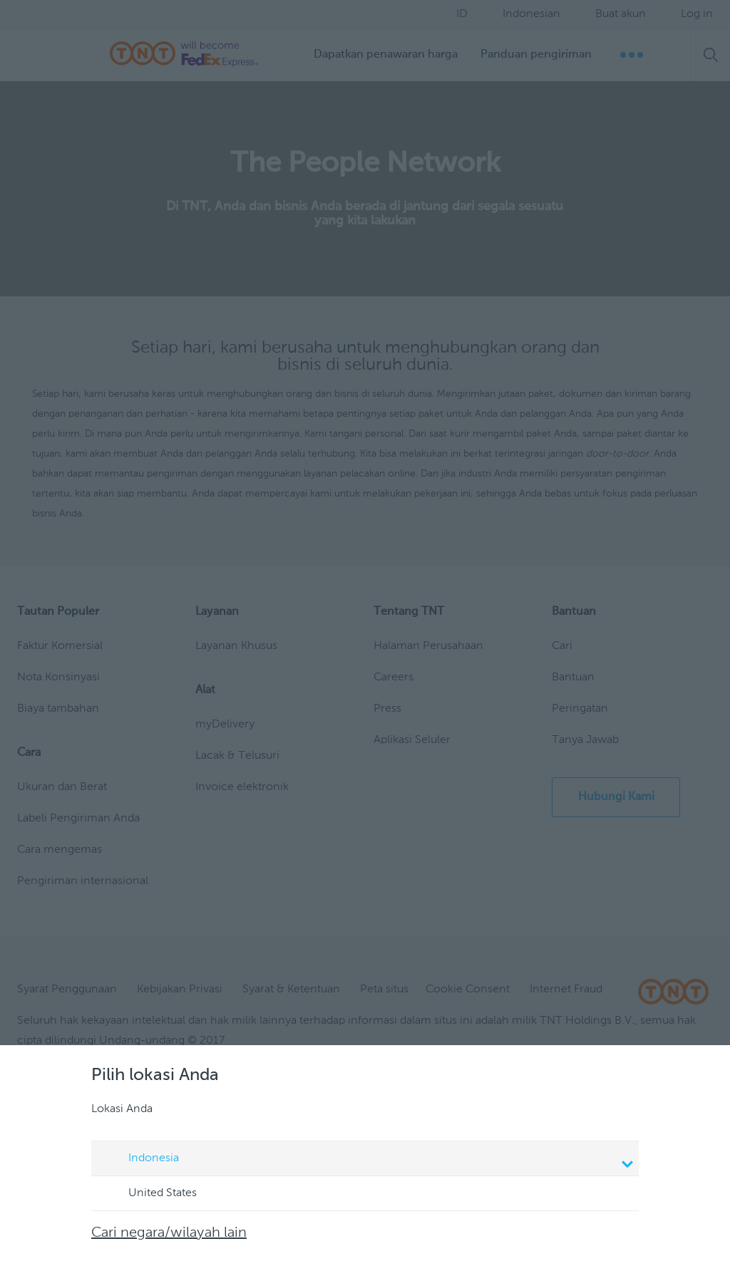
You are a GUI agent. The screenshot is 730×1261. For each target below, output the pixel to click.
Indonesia (367, 1160)
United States (149, 1194)
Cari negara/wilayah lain (169, 1233)
